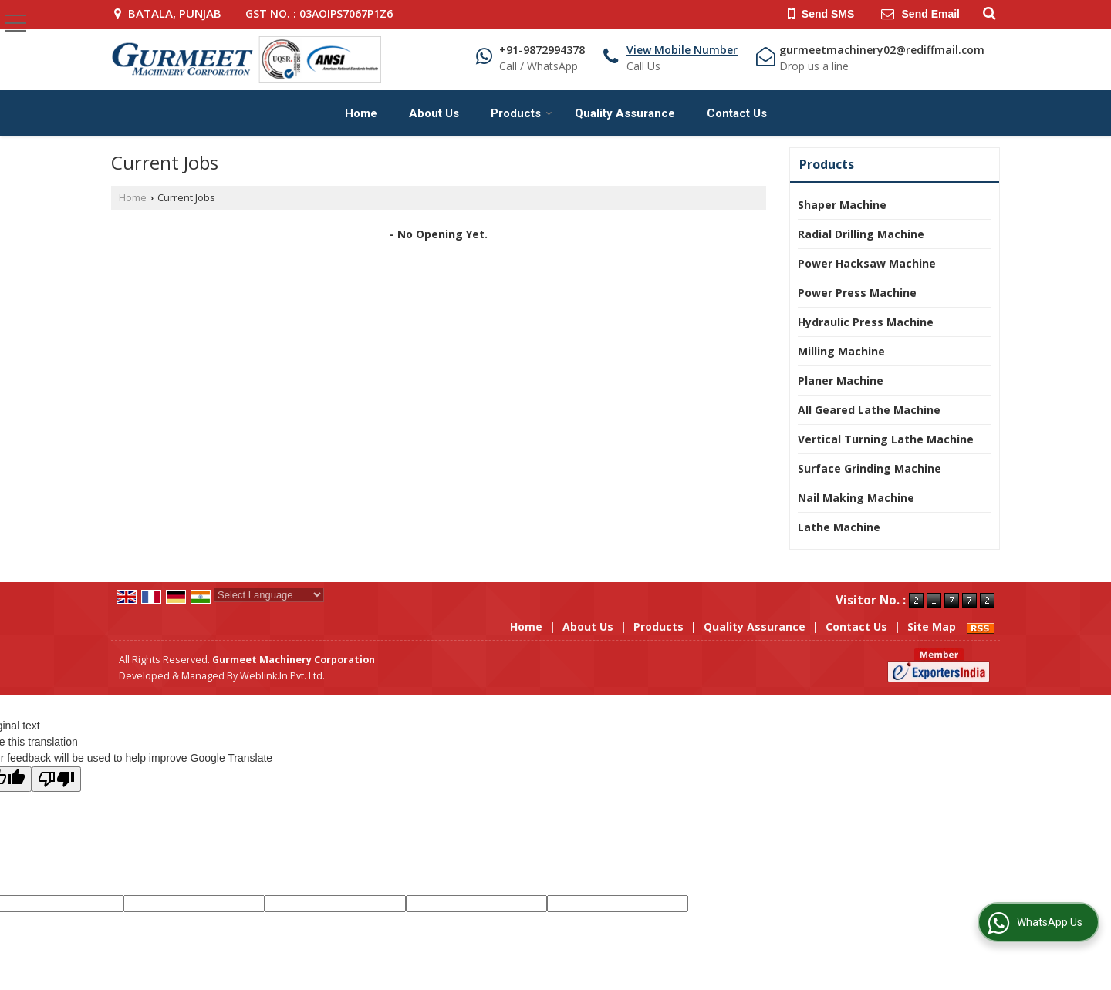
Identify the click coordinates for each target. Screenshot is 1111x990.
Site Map (931, 626)
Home (361, 113)
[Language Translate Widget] (269, 595)
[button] (682, 49)
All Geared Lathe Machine (869, 409)
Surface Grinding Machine (869, 468)
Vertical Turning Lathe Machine (886, 439)
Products (521, 113)
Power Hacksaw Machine (867, 263)
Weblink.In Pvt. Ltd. (282, 675)
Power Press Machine (857, 292)
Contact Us (737, 113)
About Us (434, 113)
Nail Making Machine (856, 497)
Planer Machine (840, 380)
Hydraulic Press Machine (866, 322)
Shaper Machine (842, 204)
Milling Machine (841, 351)
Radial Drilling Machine (861, 234)
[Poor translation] (56, 779)
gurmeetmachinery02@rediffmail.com (881, 49)
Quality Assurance (625, 113)
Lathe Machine (839, 527)
